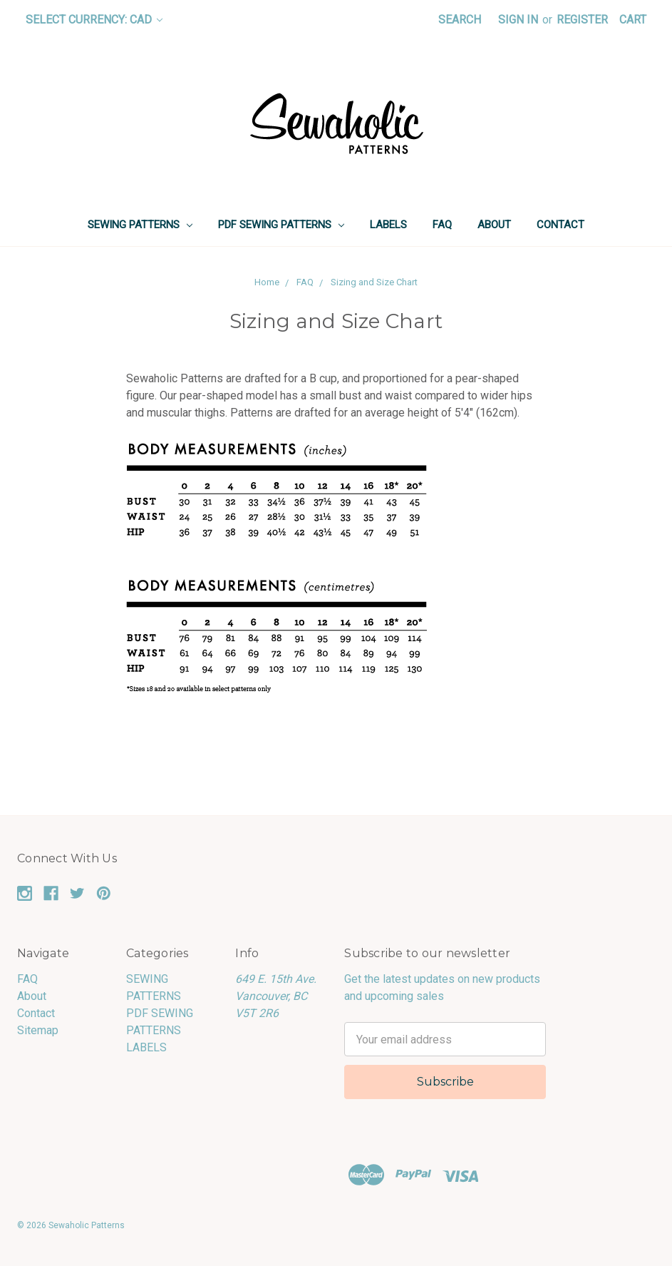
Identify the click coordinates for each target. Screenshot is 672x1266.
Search (459, 19)
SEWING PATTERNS (140, 224)
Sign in (518, 19)
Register (582, 19)
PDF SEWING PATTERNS (281, 224)
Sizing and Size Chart (374, 282)
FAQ (442, 224)
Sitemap (37, 1030)
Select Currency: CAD (94, 19)
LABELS (388, 224)
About (494, 224)
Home (266, 282)
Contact (560, 224)
